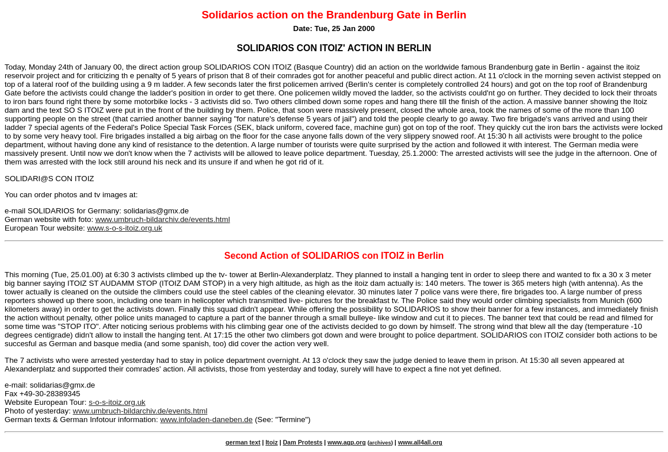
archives (380, 443)
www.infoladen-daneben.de (206, 419)
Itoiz (271, 442)
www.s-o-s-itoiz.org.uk (124, 228)
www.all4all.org (420, 442)
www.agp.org (346, 442)
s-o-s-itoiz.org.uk (117, 402)
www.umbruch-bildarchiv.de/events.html (163, 219)
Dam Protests (303, 442)
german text (243, 442)
